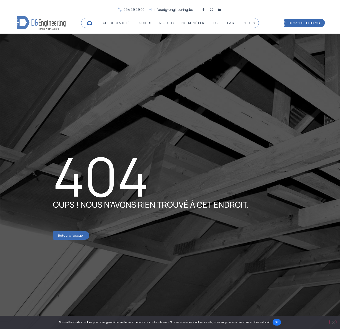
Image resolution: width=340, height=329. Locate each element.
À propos (166, 23)
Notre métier (192, 23)
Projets (144, 23)
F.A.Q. (231, 23)
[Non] (333, 322)
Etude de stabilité (114, 23)
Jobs (215, 23)
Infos (249, 23)
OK (277, 322)
